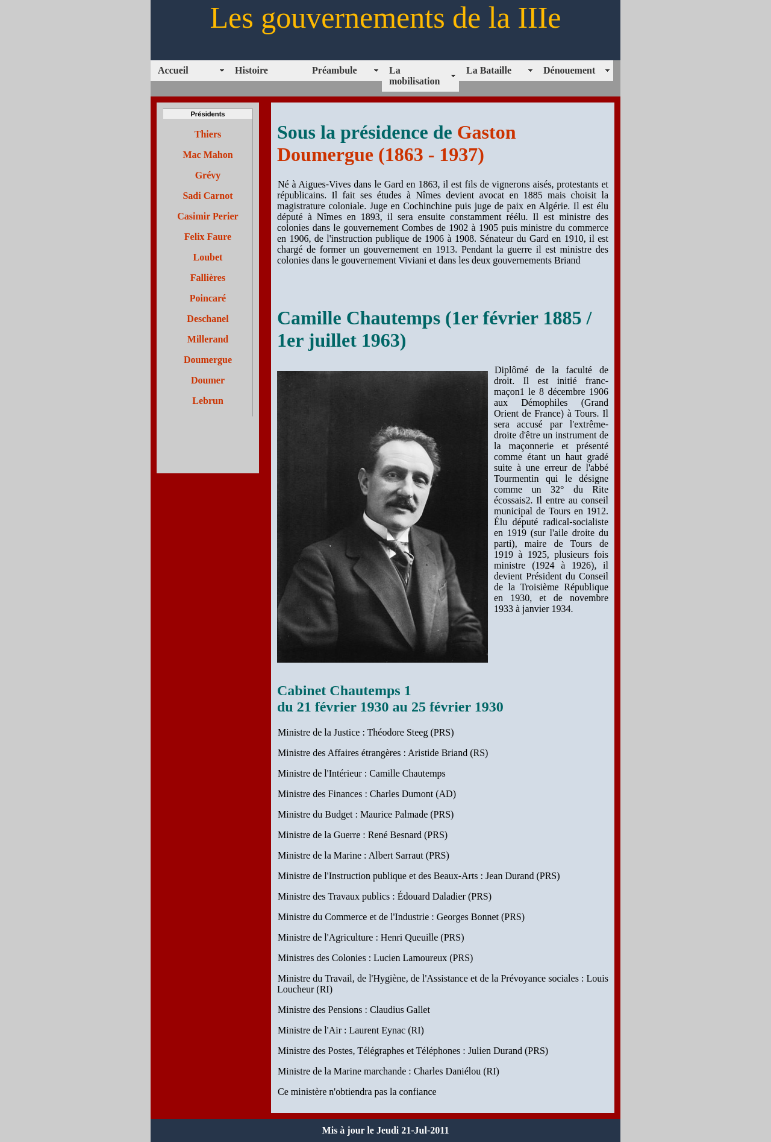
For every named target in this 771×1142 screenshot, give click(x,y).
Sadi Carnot (208, 196)
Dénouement (569, 70)
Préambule (334, 70)
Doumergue (208, 360)
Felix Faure (207, 237)
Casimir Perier (207, 216)
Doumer (208, 380)
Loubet (208, 257)
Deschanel (207, 319)
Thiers (208, 134)
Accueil (173, 70)
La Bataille (488, 70)
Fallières (207, 278)
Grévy (208, 175)
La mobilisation (414, 75)
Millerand (207, 339)
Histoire (251, 70)
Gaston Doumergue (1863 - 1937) (396, 143)
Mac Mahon (208, 155)
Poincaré (208, 298)
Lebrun (207, 401)
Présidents (207, 114)
